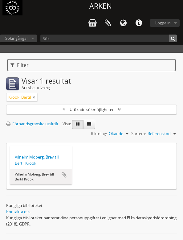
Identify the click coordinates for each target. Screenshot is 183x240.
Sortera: (138, 133)
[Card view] (77, 124)
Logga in (163, 23)
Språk (123, 23)
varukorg (92, 23)
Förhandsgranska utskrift (32, 123)
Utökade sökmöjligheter (92, 109)
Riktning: (99, 133)
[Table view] (89, 124)
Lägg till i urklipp (64, 175)
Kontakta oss (18, 211)
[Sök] (108, 38)
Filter (19, 65)
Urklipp (108, 23)
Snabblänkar (138, 23)
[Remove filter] (34, 97)
